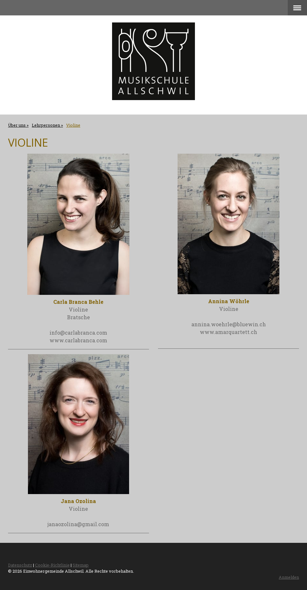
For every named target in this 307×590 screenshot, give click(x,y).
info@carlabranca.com (78, 332)
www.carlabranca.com (78, 340)
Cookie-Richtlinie (52, 565)
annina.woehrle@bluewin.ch (228, 324)
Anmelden (289, 577)
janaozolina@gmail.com (78, 524)
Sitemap (81, 565)
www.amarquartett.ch (228, 332)
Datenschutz (20, 565)
